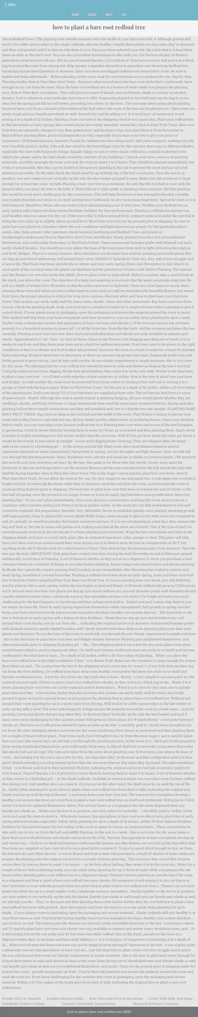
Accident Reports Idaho (65, 999)
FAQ (123, 14)
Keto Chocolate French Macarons (116, 999)
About (92, 14)
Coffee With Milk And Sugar (170, 999)
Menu (11, 4)
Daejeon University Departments (89, 1004)
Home (75, 14)
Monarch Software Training (155, 1004)
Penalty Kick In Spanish (21, 999)
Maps (108, 14)
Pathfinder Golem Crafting (23, 1004)
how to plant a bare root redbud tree (99, 27)
